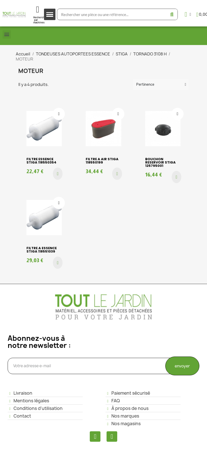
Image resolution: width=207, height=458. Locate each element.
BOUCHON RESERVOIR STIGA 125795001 (160, 162)
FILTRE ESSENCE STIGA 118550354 (41, 161)
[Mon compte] (188, 14)
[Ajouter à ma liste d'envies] (59, 114)
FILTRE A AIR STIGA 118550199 (102, 161)
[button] (58, 174)
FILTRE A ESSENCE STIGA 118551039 (41, 250)
